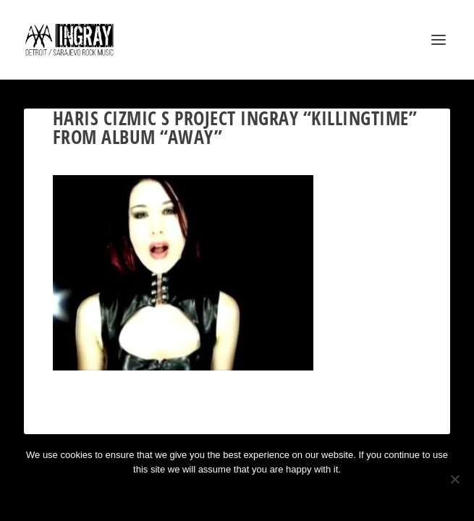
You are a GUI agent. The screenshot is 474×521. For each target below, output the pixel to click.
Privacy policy (256, 493)
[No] (454, 479)
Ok (185, 493)
